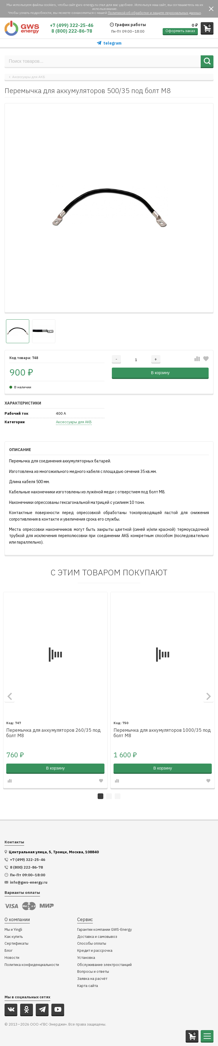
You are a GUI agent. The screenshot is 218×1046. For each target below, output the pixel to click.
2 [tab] (109, 796)
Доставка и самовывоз (97, 937)
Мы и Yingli (13, 930)
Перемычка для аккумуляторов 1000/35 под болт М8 (162, 733)
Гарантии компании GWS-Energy (104, 930)
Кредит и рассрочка (94, 951)
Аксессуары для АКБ (28, 77)
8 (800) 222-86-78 (71, 30)
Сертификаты (16, 944)
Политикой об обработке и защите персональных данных (154, 13)
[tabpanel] (55, 690)
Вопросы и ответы (93, 972)
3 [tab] (117, 796)
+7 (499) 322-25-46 (71, 25)
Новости (12, 958)
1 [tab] (100, 796)
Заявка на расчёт (92, 979)
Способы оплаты (91, 944)
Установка (86, 958)
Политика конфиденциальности (32, 965)
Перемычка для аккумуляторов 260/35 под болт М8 (53, 733)
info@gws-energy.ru (28, 882)
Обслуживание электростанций (104, 965)
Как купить (14, 937)
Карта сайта (87, 986)
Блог (8, 951)
